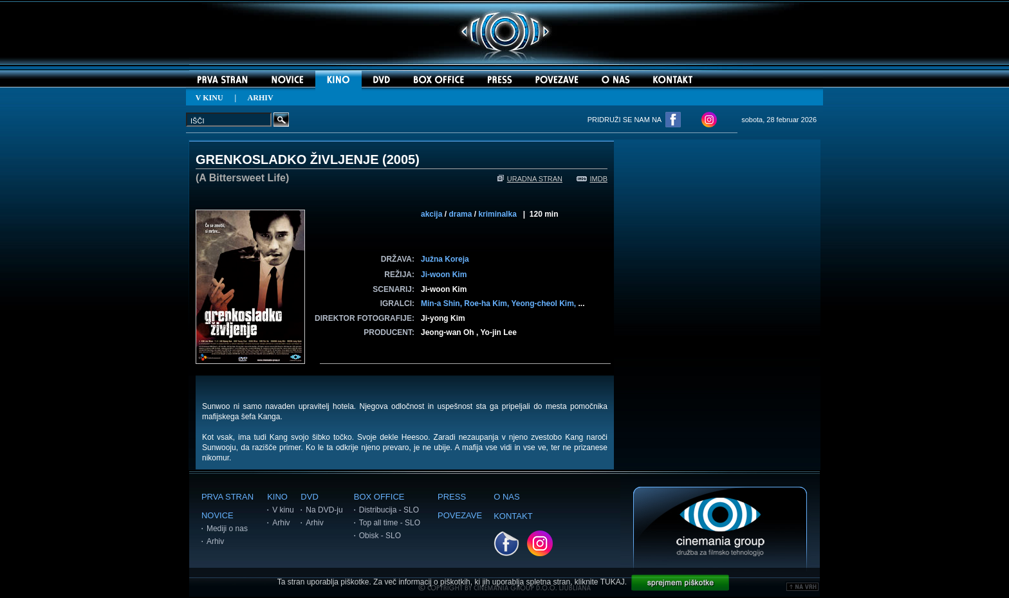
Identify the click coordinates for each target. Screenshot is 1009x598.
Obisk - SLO (380, 535)
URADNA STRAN (529, 179)
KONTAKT (513, 516)
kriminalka (497, 214)
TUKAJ (612, 581)
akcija (431, 214)
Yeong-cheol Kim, (544, 303)
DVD (309, 497)
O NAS (506, 497)
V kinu (282, 509)
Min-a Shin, (442, 303)
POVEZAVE (460, 515)
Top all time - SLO (389, 522)
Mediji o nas (227, 528)
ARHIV (260, 97)
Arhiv (215, 541)
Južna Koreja (445, 259)
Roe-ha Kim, (487, 303)
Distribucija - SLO (389, 509)
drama (460, 214)
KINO (277, 497)
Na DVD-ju (324, 509)
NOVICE (217, 515)
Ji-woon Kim (444, 274)
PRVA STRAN (227, 497)
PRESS (452, 497)
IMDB (592, 179)
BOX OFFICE (379, 497)
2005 (401, 159)
